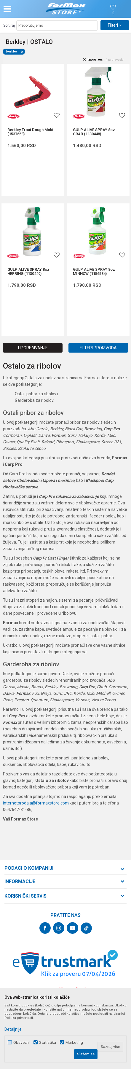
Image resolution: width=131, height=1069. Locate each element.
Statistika (47, 1042)
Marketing (74, 1042)
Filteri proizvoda (98, 347)
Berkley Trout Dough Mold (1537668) (30, 132)
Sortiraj (9, 25)
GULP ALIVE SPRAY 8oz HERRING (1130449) (28, 271)
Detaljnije (13, 1029)
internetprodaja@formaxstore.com (36, 803)
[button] (22, 9)
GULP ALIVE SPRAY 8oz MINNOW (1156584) (94, 271)
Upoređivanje (33, 347)
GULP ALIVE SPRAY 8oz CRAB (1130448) (94, 132)
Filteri (115, 25)
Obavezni (21, 1042)
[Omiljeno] (113, 13)
